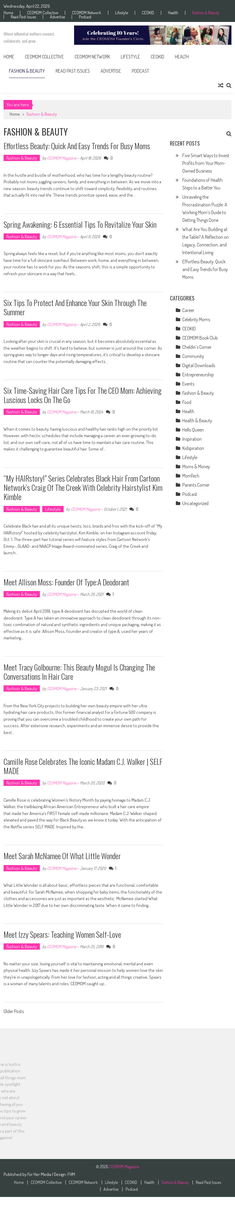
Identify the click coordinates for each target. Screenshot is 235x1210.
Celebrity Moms (196, 319)
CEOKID (148, 13)
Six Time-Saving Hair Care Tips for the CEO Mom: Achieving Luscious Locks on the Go (83, 395)
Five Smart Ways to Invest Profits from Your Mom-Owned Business (205, 163)
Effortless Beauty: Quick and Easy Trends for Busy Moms (77, 146)
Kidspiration (193, 448)
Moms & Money (196, 466)
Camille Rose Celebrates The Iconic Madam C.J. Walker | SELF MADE (83, 766)
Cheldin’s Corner (196, 347)
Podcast (85, 17)
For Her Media (39, 1174)
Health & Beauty (197, 421)
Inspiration (192, 439)
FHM (71, 1174)
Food (186, 402)
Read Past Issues (23, 17)
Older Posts (14, 1012)
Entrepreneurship (198, 375)
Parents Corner (195, 485)
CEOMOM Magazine (61, 157)
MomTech (190, 476)
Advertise (57, 17)
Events (188, 384)
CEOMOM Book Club (200, 338)
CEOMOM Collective (42, 13)
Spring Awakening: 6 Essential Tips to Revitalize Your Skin (80, 224)
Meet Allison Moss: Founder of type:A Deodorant (66, 582)
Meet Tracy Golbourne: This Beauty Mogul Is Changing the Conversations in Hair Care (79, 671)
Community (193, 356)
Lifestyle (121, 13)
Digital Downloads (198, 365)
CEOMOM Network (86, 13)
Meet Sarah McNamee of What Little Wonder (62, 856)
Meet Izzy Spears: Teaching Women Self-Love (62, 934)
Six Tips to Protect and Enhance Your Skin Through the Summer (75, 307)
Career (188, 310)
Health (173, 13)
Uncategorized (195, 503)
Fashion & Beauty (205, 13)
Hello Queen (193, 430)
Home (8, 13)
